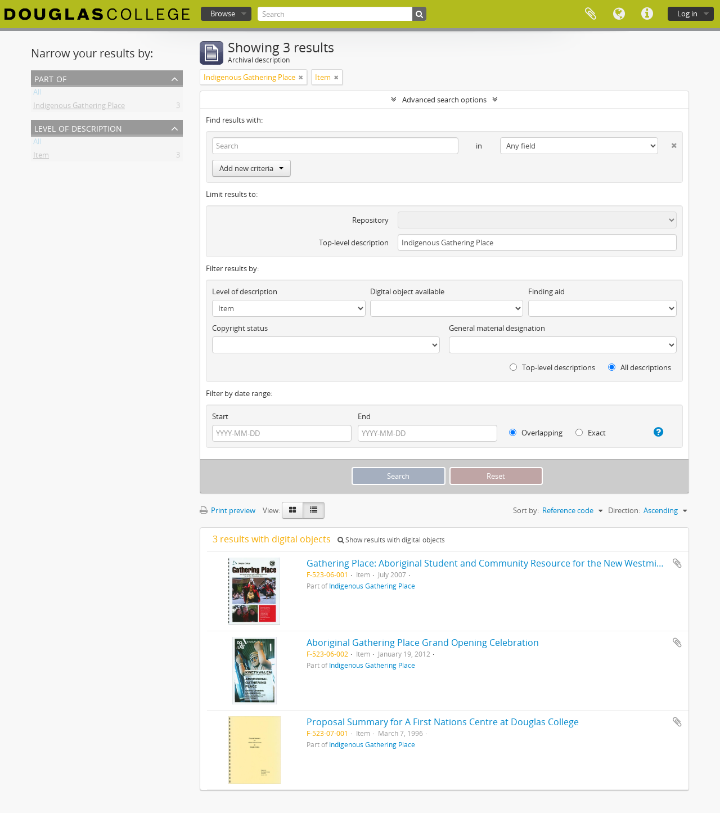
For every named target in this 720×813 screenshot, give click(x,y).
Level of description (78, 127)
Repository (370, 220)
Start (220, 416)
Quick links (647, 14)
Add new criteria (251, 168)
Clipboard (591, 14)
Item (41, 157)
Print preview (227, 510)
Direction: (624, 510)
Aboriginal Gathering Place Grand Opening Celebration (423, 642)
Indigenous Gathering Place (79, 107)
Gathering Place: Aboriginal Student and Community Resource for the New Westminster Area (504, 563)
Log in (687, 13)
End (364, 416)
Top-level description (354, 242)
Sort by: (526, 510)
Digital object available (407, 291)
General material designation (497, 328)
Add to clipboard (677, 563)
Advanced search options (444, 100)
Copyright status (240, 328)
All (37, 94)
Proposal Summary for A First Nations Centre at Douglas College (443, 722)
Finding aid (546, 291)
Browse (222, 13)
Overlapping (535, 433)
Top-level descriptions (552, 367)
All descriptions (639, 367)
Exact (590, 433)
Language (619, 14)
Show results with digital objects (391, 540)
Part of (50, 78)
